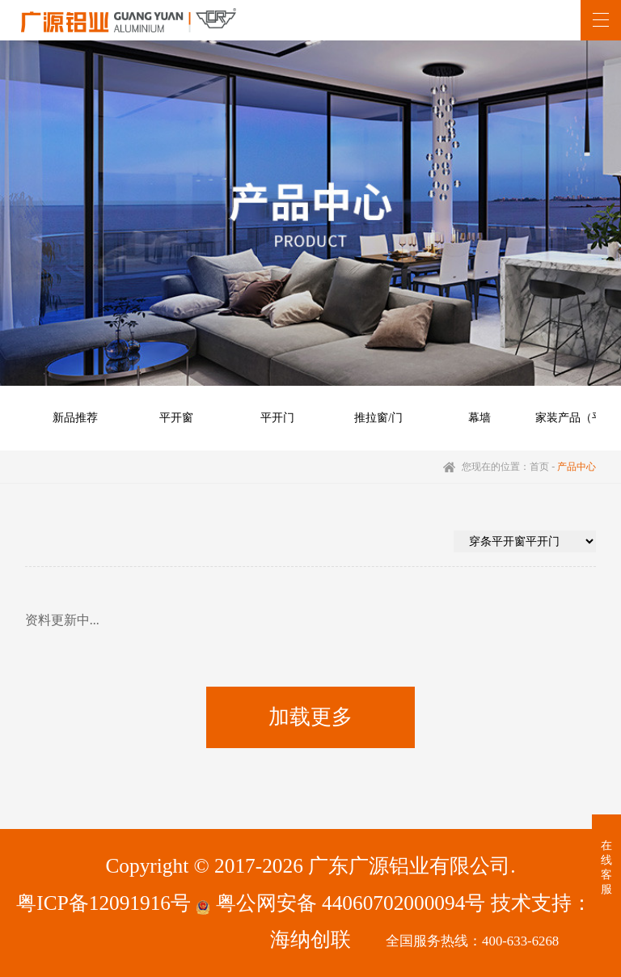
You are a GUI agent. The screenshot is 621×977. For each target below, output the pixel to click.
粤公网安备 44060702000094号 (340, 903)
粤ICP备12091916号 (103, 902)
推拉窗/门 (378, 418)
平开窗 (176, 418)
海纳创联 (310, 939)
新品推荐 (75, 418)
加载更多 (310, 717)
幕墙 (479, 418)
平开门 (277, 418)
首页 (539, 466)
